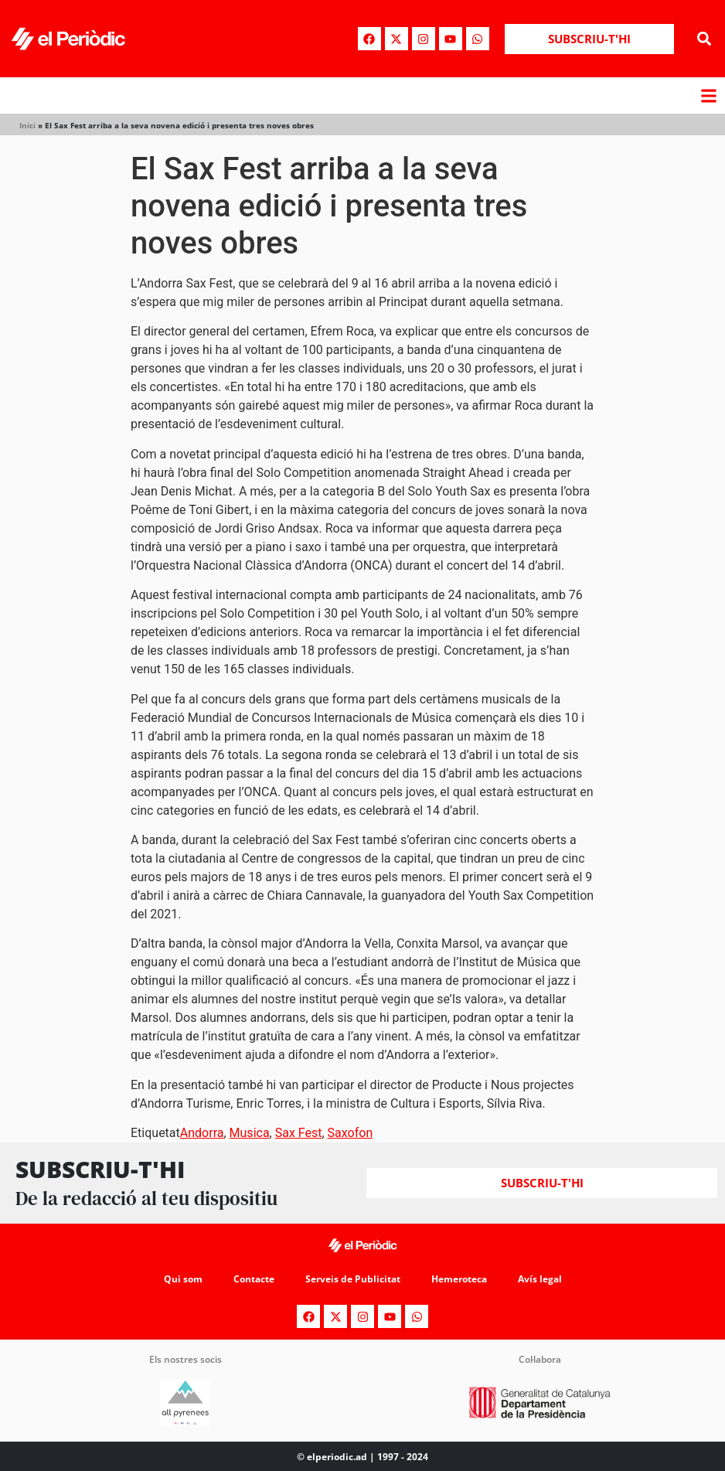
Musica (250, 1132)
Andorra (202, 1132)
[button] (704, 39)
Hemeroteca (459, 1278)
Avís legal (540, 1278)
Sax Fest (298, 1132)
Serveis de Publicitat (352, 1278)
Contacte (253, 1278)
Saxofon (350, 1132)
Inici (27, 125)
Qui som (183, 1278)
